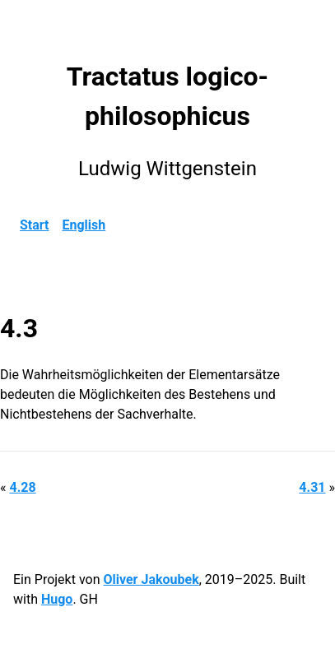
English (84, 225)
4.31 (312, 487)
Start (34, 225)
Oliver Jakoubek (150, 579)
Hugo (56, 599)
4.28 (22, 487)
